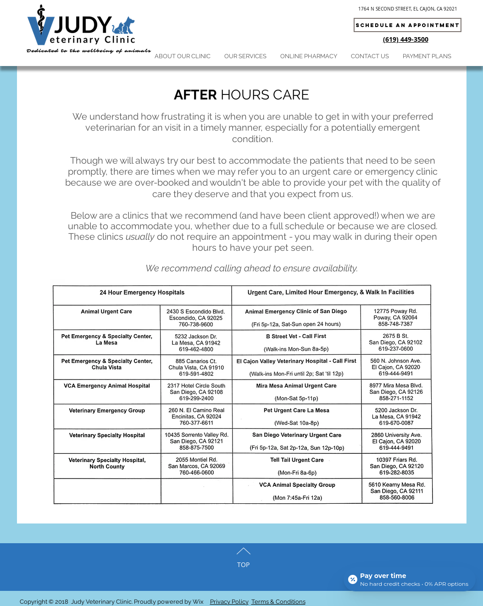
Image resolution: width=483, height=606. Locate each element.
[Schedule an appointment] (407, 25)
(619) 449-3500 (405, 39)
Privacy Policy (229, 601)
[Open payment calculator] (410, 579)
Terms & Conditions (278, 601)
